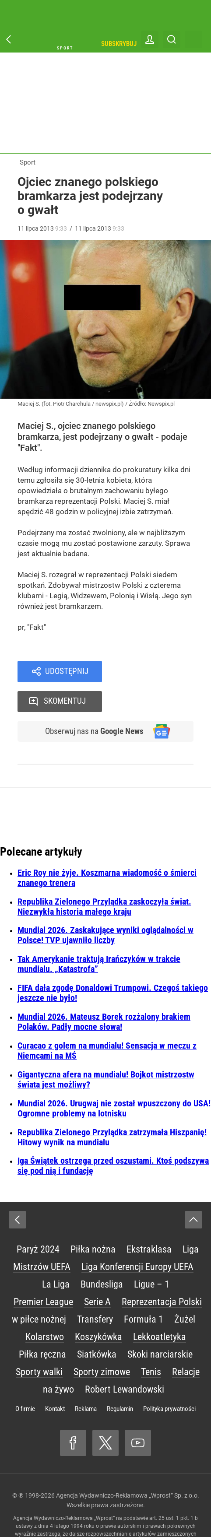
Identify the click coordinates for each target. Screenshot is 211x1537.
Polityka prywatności (169, 1380)
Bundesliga (102, 1255)
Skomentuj (159, 672)
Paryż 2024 (38, 1220)
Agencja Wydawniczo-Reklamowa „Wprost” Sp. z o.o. (127, 1466)
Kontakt (55, 1380)
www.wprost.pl (98, 1513)
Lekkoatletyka (159, 1308)
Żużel (184, 1290)
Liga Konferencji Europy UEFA (137, 1238)
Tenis (151, 1343)
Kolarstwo (44, 1308)
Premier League (43, 1273)
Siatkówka (96, 1325)
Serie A (97, 1273)
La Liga (56, 1255)
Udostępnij (67, 672)
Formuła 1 (143, 1290)
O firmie (25, 1380)
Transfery (95, 1290)
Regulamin (120, 1380)
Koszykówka (98, 1308)
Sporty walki (39, 1343)
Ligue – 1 (151, 1255)
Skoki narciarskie (160, 1325)
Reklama (86, 1380)
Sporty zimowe (102, 1343)
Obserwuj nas (92, 702)
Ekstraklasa (149, 1220)
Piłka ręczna (42, 1325)
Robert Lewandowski (124, 1360)
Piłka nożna (93, 1220)
